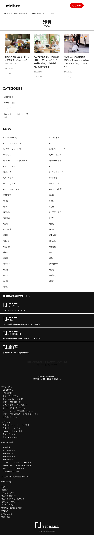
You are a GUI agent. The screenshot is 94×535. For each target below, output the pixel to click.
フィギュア (8, 178)
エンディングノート (12, 143)
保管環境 (8, 195)
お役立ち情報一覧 (38, 13)
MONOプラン (8, 390)
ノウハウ (9, 73)
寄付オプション (9, 434)
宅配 (52, 218)
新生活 (7, 252)
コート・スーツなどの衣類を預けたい (18, 411)
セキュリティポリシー (10, 502)
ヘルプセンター (7, 493)
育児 (6, 275)
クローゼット (55, 160)
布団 (52, 229)
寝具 (52, 224)
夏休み (7, 212)
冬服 (6, 201)
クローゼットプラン (11, 396)
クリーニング (55, 155)
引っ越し (54, 235)
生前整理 (54, 264)
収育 (6, 206)
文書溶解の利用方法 (11, 471)
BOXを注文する (9, 450)
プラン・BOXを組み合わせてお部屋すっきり (20, 414)
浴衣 (52, 258)
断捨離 (53, 247)
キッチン (8, 155)
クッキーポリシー (8, 505)
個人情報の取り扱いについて (12, 499)
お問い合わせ (6, 514)
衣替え (53, 275)
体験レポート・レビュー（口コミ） (16, 115)
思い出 (7, 241)
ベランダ (54, 178)
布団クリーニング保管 (11, 428)
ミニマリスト (9, 183)
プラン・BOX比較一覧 (12, 402)
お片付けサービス (57, 149)
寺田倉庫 (8, 229)
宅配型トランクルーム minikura (15, 13)
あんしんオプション (11, 437)
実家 (6, 224)
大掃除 (7, 218)
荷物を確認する (9, 456)
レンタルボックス (11, 189)
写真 (52, 195)
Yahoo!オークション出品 (12, 431)
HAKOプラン (8, 393)
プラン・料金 (6, 387)
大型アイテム (55, 212)
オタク (53, 143)
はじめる (76, 5)
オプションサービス (12, 149)
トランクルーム (56, 172)
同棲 (52, 206)
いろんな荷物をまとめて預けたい (16, 405)
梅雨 (6, 258)
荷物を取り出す (9, 459)
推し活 (7, 247)
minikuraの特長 (7, 442)
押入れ (53, 241)
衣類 (6, 281)
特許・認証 (5, 517)
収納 (52, 201)
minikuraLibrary (10, 137)
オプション (5, 422)
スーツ (53, 166)
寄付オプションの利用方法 (13, 468)
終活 (6, 270)
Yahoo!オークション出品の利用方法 (17, 465)
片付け (7, 264)
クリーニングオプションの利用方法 (17, 462)
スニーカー (8, 172)
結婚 (52, 270)
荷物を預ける (8, 453)
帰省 (6, 235)
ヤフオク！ (55, 183)
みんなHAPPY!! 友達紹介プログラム (15, 477)
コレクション (9, 166)
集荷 (6, 287)
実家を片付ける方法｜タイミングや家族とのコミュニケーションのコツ (17, 60)
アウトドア (55, 137)
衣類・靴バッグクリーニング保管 (16, 425)
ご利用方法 (5, 447)
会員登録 (4, 490)
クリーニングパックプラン (15, 160)
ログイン (4, 487)
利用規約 (4, 511)
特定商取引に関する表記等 (12, 508)
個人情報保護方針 (8, 496)
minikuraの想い (7, 482)
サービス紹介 (9, 102)
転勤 (52, 281)
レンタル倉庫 (55, 189)
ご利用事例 (8, 97)
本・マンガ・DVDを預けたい (14, 408)
